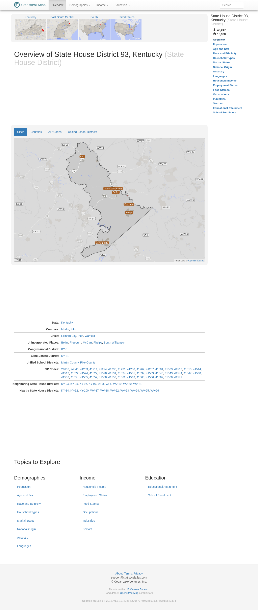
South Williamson (114, 342)
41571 (178, 377)
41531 (112, 373)
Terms (128, 573)
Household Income (94, 486)
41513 (187, 369)
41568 (169, 377)
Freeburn (75, 342)
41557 (93, 377)
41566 (150, 377)
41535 (131, 373)
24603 (65, 369)
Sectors (87, 529)
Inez (80, 335)
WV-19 (117, 383)
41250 (131, 369)
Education (122, 5)
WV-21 (137, 383)
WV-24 (134, 390)
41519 (65, 373)
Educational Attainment (162, 486)
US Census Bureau (137, 589)
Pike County (87, 362)
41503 (169, 369)
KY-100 (84, 390)
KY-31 (65, 355)
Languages (24, 546)
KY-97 (92, 383)
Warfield (90, 335)
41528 (103, 373)
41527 (93, 373)
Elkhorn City (68, 335)
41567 (159, 377)
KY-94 (65, 383)
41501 (159, 369)
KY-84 (65, 390)
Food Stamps (91, 503)
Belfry (64, 342)
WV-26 (155, 390)
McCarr (87, 342)
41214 (93, 369)
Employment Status (95, 495)
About (119, 573)
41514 (197, 369)
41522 (74, 373)
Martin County (70, 362)
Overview (57, 5)
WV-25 (144, 390)
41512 (178, 369)
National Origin (26, 529)
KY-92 (74, 390)
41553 (65, 377)
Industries (89, 520)
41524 (84, 373)
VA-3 (101, 383)
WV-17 (94, 390)
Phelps (98, 342)
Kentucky (67, 322)
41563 (131, 377)
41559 (112, 377)
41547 (187, 373)
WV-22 (114, 390)
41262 (141, 369)
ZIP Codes (54, 132)
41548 (197, 373)
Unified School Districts (82, 132)
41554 (74, 377)
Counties (36, 132)
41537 (141, 373)
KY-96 (83, 383)
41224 (103, 369)
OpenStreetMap (129, 592)
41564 (141, 377)
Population (23, 486)
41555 (84, 377)
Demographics (79, 5)
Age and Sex (25, 495)
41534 (122, 373)
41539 (150, 373)
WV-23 (124, 390)
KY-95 (74, 383)
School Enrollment (159, 495)
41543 (169, 373)
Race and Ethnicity (29, 503)
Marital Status (25, 520)
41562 (122, 377)
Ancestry (22, 537)
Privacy (138, 573)
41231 (122, 369)
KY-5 (64, 349)
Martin (65, 329)
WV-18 (104, 390)
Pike (73, 329)
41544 (178, 373)
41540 (159, 373)
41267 (150, 369)
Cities (20, 132)
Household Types (28, 512)
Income (103, 5)
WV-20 (127, 383)
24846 (74, 369)
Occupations (90, 512)
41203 (84, 369)
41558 (103, 377)
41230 (112, 369)
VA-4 (108, 383)
